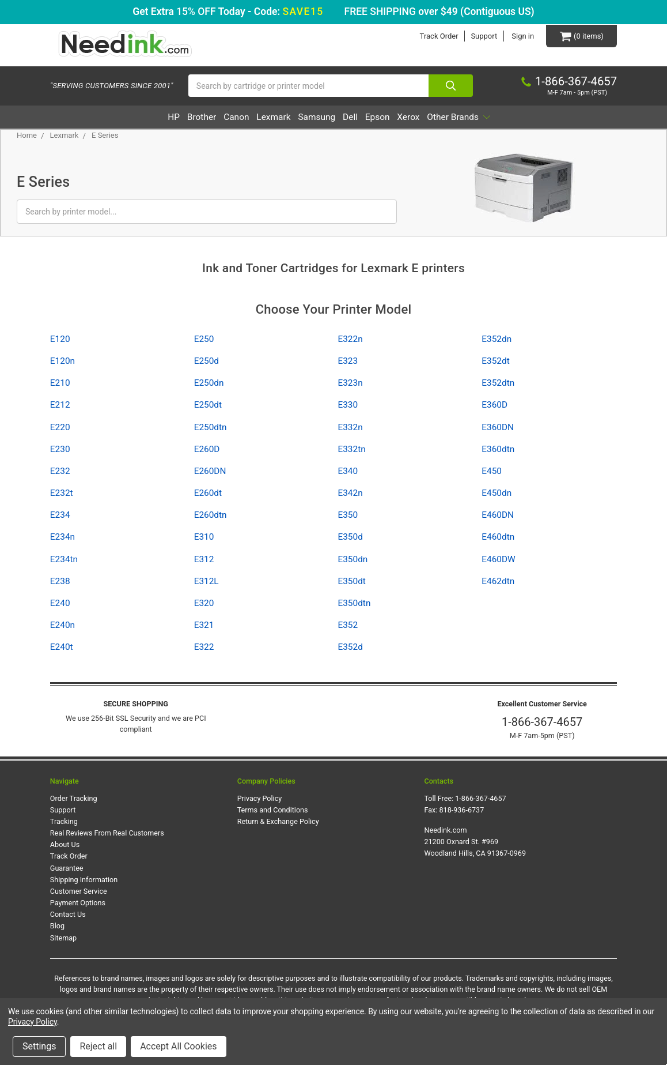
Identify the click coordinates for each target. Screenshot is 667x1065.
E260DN (210, 471)
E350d (350, 537)
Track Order (438, 36)
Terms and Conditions (272, 810)
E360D (494, 405)
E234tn (64, 559)
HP (130, 117)
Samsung (316, 117)
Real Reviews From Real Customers (107, 833)
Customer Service (78, 891)
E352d (350, 647)
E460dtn (498, 537)
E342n (350, 493)
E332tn (351, 450)
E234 (60, 515)
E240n (62, 625)
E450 (492, 471)
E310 (204, 537)
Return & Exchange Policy (278, 822)
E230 (60, 450)
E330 (348, 405)
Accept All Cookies (178, 1046)
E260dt (208, 493)
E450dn (496, 493)
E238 (60, 582)
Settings (39, 1046)
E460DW (498, 559)
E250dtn (210, 427)
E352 (348, 625)
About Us (64, 845)
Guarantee (67, 868)
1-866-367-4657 (542, 722)
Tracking (64, 822)
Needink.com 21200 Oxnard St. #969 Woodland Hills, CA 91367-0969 (475, 842)
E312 (204, 559)
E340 (348, 471)
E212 (60, 405)
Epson (397, 117)
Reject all (98, 1046)
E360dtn (498, 450)
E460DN (498, 515)
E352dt (495, 361)
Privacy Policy (259, 799)
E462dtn (498, 582)
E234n (62, 537)
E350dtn (354, 604)
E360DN (498, 427)
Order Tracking (73, 799)
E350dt (351, 582)
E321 (204, 625)
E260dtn (210, 515)
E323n (350, 383)
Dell (360, 117)
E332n (350, 427)
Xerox (438, 117)
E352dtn (498, 383)
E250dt (208, 405)
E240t (61, 647)
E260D (207, 450)
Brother (169, 117)
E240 (60, 604)
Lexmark (261, 117)
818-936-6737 (461, 810)
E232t (61, 493)
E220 (60, 427)
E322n (350, 339)
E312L (206, 582)
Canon (214, 117)
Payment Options (77, 903)
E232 (60, 471)
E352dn (496, 339)
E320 (204, 604)
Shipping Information (84, 880)
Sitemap (63, 938)
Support (483, 36)
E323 (348, 361)
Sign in (522, 36)
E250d (206, 361)
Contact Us (68, 914)
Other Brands (500, 117)
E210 (60, 383)
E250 (204, 339)
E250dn (209, 383)
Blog (57, 926)
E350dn (352, 559)
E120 (60, 339)
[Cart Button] (581, 36)
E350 (348, 515)
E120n (62, 361)
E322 (204, 647)
